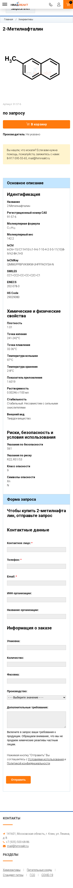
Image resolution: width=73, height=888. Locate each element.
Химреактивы (25, 19)
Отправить (18, 779)
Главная (8, 19)
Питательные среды (39, 869)
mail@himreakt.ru (39, 158)
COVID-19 (47, 875)
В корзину (36, 124)
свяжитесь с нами (47, 154)
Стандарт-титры (13, 875)
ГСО (32, 875)
